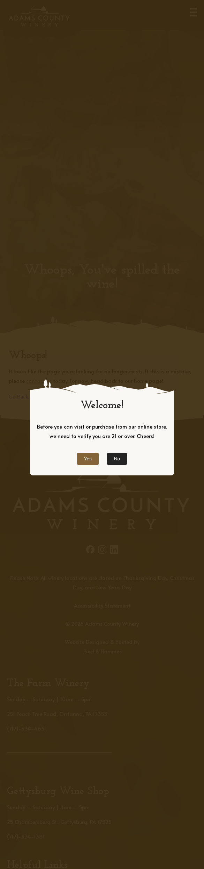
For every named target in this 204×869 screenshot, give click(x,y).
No (117, 458)
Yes (88, 458)
